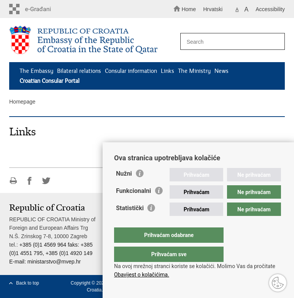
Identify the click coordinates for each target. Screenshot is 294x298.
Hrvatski (213, 9)
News (221, 71)
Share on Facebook (30, 181)
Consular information (131, 71)
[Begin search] (275, 42)
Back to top (27, 283)
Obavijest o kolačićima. (141, 275)
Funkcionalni (133, 206)
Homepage (22, 102)
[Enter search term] (230, 41)
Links (167, 71)
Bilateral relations (79, 71)
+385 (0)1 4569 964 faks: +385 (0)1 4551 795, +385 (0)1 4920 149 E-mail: (51, 253)
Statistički (130, 223)
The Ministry (194, 71)
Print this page (13, 181)
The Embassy (36, 71)
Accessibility (270, 9)
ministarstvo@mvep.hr (53, 261)
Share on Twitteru (46, 181)
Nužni (124, 189)
